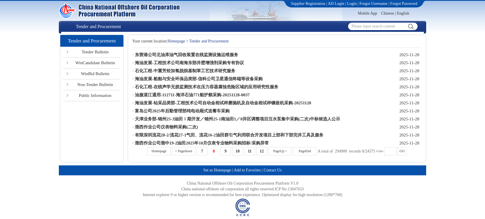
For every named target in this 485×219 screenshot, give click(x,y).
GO (401, 151)
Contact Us (273, 170)
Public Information (95, 95)
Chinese (387, 13)
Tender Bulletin (95, 52)
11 (249, 151)
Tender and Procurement (98, 26)
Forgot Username (373, 3)
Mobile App (367, 13)
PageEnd (305, 151)
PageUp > (280, 151)
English (403, 13)
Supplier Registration (308, 3)
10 (238, 151)
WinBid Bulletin (95, 73)
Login (351, 3)
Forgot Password (403, 3)
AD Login (336, 3)
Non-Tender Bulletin (95, 84)
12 (262, 151)
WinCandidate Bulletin (95, 62)
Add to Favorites (247, 170)
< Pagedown (183, 151)
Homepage (176, 41)
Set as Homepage (217, 170)
